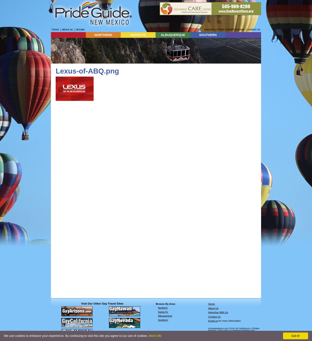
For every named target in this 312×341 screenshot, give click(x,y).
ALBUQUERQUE (173, 35)
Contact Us (214, 316)
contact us (253, 29)
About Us (213, 308)
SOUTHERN (208, 35)
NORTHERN (103, 35)
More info (155, 336)
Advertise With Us (218, 312)
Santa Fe (163, 312)
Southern (163, 320)
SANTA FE (138, 35)
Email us (213, 321)
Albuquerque (165, 316)
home (55, 29)
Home (211, 304)
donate (80, 29)
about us (67, 29)
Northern (163, 308)
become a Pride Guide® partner (224, 29)
